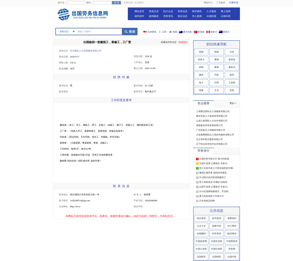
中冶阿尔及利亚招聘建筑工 (212, 177)
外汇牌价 (231, 226)
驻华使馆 (216, 218)
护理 (216, 82)
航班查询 (231, 233)
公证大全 (201, 226)
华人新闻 (197, 16)
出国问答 (226, 16)
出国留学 (201, 256)
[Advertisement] (128, 113)
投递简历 (182, 42)
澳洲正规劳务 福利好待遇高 (213, 172)
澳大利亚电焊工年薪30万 (211, 196)
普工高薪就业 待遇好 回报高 (213, 182)
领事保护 (231, 218)
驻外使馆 (201, 218)
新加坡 (201, 32)
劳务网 (232, 249)
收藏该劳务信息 (169, 42)
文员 (216, 90)
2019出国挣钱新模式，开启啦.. (214, 191)
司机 (216, 75)
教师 (216, 67)
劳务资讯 (168, 16)
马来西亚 (151, 32)
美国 (201, 52)
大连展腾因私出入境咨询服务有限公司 (215, 134)
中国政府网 (201, 241)
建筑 (201, 75)
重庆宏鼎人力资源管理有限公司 (211, 116)
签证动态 (182, 16)
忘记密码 (139, 2)
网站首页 (139, 11)
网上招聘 (226, 11)
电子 (201, 82)
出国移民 (216, 256)
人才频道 (211, 11)
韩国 (175, 32)
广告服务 (220, 2)
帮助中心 (208, 2)
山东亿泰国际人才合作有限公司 (211, 120)
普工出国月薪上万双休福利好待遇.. (216, 168)
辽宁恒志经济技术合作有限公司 (211, 144)
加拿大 (213, 32)
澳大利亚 (187, 32)
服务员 (232, 67)
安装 (232, 90)
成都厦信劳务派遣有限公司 (209, 125)
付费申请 (233, 2)
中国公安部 (201, 249)
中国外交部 (216, 241)
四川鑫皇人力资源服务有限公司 (85, 50)
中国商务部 (232, 241)
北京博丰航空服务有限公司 (209, 139)
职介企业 (168, 11)
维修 (201, 90)
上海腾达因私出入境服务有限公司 (213, 111)
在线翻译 (201, 233)
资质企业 (154, 11)
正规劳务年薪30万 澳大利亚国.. (214, 158)
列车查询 (216, 233)
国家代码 (216, 226)
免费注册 (128, 2)
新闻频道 (154, 16)
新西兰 (226, 32)
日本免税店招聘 (207, 200)
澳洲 (216, 59)
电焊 (232, 75)
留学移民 (197, 11)
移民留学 (139, 16)
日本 (164, 32)
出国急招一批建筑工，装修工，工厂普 (107, 42)
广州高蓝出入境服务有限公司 (210, 130)
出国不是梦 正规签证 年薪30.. (213, 163)
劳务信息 (182, 11)
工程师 (232, 82)
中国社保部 (216, 249)
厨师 (201, 67)
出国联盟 (211, 16)
